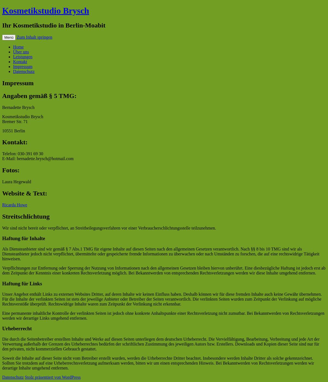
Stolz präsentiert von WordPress (53, 377)
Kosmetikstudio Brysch (45, 11)
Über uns (21, 52)
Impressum (22, 66)
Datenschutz (24, 71)
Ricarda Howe (14, 205)
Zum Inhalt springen (34, 37)
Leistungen (22, 56)
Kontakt (20, 61)
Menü (8, 37)
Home (18, 47)
